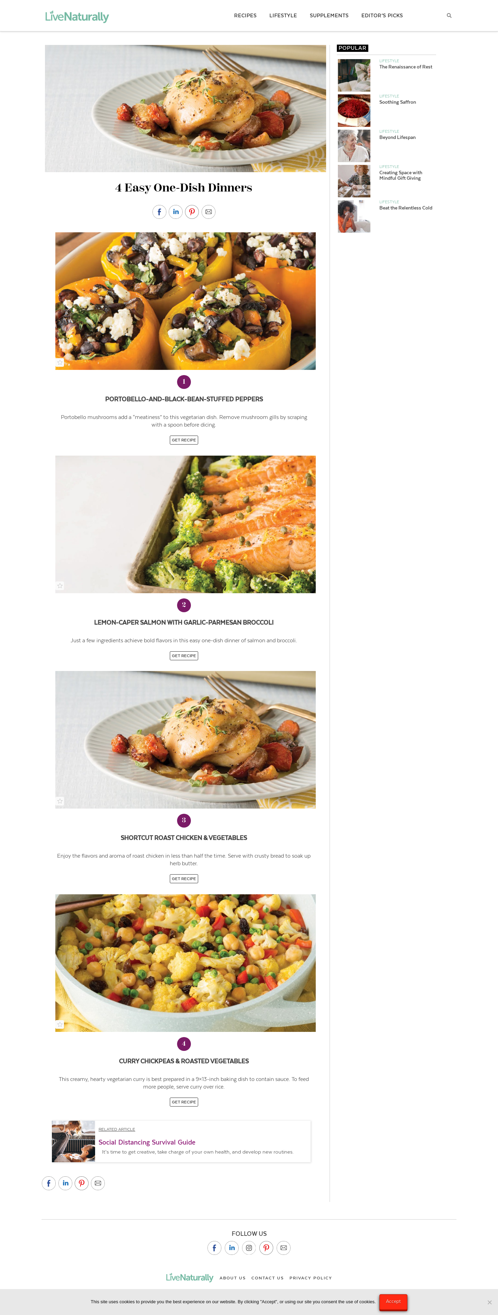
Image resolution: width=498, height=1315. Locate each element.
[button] (181, 1145)
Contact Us (267, 1278)
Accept (393, 1301)
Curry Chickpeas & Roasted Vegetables (184, 1061)
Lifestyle (389, 60)
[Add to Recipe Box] (59, 362)
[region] (184, 1141)
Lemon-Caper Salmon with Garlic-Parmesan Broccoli (184, 622)
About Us (233, 1278)
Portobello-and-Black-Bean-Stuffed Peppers (184, 399)
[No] (489, 1302)
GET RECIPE (184, 440)
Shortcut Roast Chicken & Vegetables (184, 837)
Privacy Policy (310, 1278)
